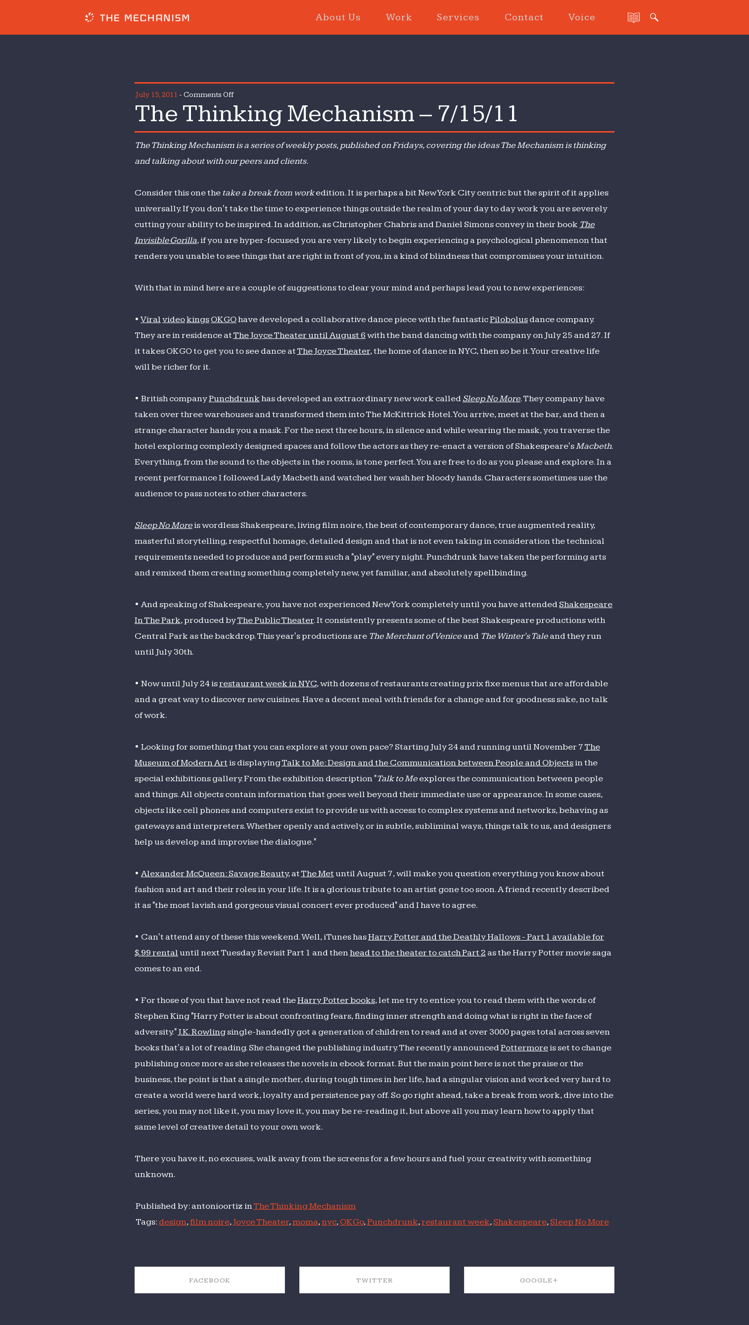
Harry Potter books (336, 1000)
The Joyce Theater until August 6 (299, 335)
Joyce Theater (261, 1222)
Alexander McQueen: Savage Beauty (214, 873)
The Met (317, 873)
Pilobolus (509, 319)
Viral (150, 319)
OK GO (223, 319)
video (173, 319)
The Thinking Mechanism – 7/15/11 (327, 114)
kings (198, 319)
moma (305, 1222)
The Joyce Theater (333, 351)
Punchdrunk (234, 398)
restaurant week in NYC (268, 683)
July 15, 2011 (157, 95)
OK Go (352, 1222)
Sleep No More (491, 398)
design (173, 1222)
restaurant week (455, 1222)
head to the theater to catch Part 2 (418, 952)
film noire (210, 1222)
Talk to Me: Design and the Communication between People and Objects (427, 762)
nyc (329, 1222)
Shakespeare (520, 1222)
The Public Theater (275, 620)
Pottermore (524, 1047)
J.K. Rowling (202, 1032)
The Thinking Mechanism (304, 1206)
